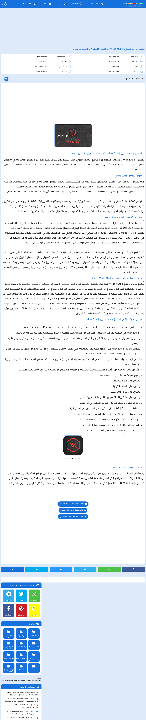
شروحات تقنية (7, 127)
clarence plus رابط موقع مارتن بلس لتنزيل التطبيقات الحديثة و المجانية (21, 196)
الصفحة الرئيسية (100, 699)
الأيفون (18, 152)
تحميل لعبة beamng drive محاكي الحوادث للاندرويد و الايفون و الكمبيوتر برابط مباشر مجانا (21, 171)
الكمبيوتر (77, 4)
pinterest (20, 86)
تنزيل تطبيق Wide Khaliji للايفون (94, 611)
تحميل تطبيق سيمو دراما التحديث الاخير (22, 226)
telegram (7, 71)
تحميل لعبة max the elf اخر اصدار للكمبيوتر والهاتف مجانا (21, 203)
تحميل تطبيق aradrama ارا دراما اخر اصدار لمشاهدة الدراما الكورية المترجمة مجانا (22, 190)
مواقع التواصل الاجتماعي (7, 139)
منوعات (20, 138)
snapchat (33, 86)
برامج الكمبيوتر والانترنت (7, 116)
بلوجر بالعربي (73, 713)
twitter (20, 71)
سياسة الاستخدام (57, 699)
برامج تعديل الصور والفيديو (33, 127)
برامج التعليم (20, 115)
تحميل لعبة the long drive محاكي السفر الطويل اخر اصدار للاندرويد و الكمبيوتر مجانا (22, 164)
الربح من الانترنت (7, 104)
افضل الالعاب (33, 104)
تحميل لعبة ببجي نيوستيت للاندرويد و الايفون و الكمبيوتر (21, 241)
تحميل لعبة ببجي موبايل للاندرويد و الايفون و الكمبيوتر (21, 234)
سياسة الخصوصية (79, 699)
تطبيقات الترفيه (20, 127)
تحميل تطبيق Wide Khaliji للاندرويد (94, 604)
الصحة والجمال (33, 115)
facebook (7, 86)
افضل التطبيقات (95, 4)
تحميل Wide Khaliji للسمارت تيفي (94, 617)
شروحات (61, 4)
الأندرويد (32, 152)
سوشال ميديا (30, 4)
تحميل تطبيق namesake (28, 229)
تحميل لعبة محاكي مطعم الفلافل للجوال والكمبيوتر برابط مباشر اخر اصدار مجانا (22, 184)
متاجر (33, 138)
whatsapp (33, 71)
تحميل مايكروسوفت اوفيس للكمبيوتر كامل (21, 246)
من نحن (40, 699)
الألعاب (46, 4)
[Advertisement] (73, 30)
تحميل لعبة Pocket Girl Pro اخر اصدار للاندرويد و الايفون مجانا (23, 177)
